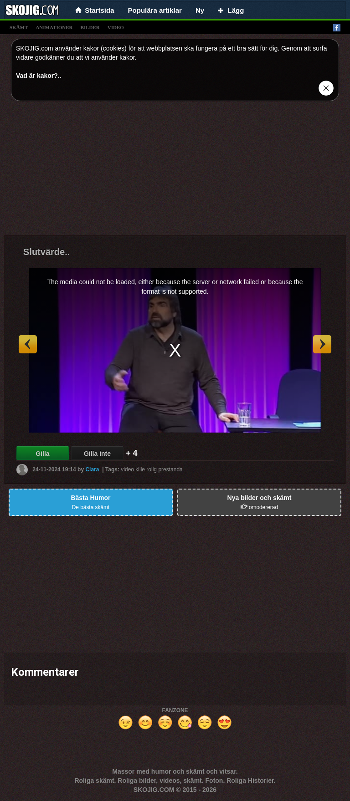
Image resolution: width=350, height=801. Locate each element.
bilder (90, 27)
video (116, 27)
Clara (92, 469)
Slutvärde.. (46, 252)
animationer (54, 27)
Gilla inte (97, 453)
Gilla (42, 453)
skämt (19, 27)
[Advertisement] (175, 171)
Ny (200, 10)
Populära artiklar (155, 10)
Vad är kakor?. (38, 75)
